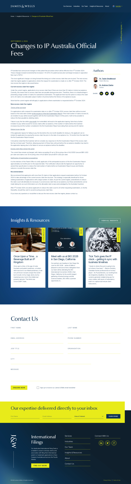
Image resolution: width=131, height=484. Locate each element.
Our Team (85, 6)
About (107, 6)
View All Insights (109, 221)
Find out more (40, 465)
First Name (16, 328)
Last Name (72, 328)
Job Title (15, 348)
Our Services (67, 6)
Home (12, 16)
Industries (76, 6)
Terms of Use (116, 480)
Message (15, 369)
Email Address (17, 338)
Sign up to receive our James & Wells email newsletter (56, 388)
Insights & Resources (96, 6)
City (13, 359)
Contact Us (69, 464)
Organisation (74, 348)
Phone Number (74, 338)
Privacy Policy (107, 480)
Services (68, 436)
